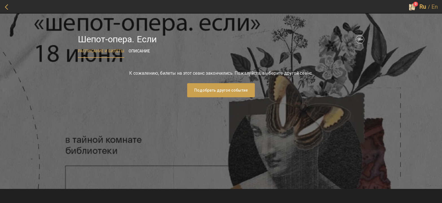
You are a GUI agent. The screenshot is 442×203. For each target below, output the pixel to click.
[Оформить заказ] (412, 6)
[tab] (101, 51)
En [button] (435, 7)
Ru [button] (422, 7)
